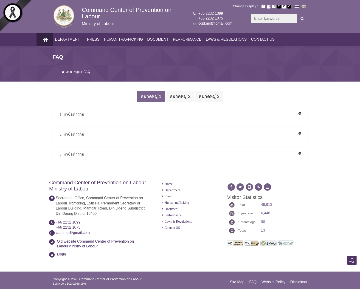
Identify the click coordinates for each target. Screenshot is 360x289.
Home (169, 183)
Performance (186, 39)
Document (156, 39)
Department (66, 39)
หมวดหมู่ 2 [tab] (179, 96)
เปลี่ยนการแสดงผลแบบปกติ (284, 6)
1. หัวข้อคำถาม (72, 114)
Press (92, 39)
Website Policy (274, 282)
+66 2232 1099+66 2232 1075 (210, 15)
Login (61, 254)
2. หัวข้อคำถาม (72, 134)
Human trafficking (122, 39)
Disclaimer (298, 282)
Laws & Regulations (225, 39)
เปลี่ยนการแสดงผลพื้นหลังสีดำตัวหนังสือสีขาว (279, 6)
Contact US (262, 39)
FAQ (253, 282)
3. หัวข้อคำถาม (72, 154)
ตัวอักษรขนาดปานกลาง (268, 6)
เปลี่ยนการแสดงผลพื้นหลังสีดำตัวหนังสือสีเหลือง (289, 6)
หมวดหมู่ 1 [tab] (150, 96)
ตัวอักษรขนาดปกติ (263, 6)
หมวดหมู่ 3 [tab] (209, 96)
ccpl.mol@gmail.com (215, 23)
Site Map (237, 282)
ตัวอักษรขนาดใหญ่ (274, 6)
